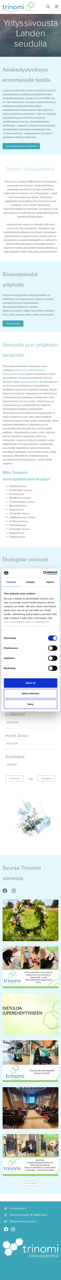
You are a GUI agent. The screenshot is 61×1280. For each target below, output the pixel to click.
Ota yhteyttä (13, 323)
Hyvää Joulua (16, 735)
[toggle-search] (48, 7)
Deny (30, 704)
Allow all (30, 683)
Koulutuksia (15, 756)
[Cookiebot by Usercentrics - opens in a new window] (43, 573)
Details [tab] (31, 582)
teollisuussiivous (12, 374)
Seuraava (48, 778)
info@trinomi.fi (18, 1208)
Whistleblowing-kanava (23, 1221)
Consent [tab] (11, 582)
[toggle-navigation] (56, 7)
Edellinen (16, 778)
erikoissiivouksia (29, 381)
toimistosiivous (36, 370)
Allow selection (30, 693)
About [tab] (50, 582)
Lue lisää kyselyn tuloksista (21, 146)
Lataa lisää (30, 1183)
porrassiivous (19, 370)
